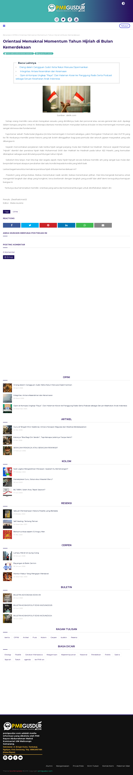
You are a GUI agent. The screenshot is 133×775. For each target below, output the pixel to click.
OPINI (14, 35)
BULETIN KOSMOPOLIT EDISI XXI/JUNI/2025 (32, 605)
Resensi (74, 637)
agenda (27, 659)
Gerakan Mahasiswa (34, 654)
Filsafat (18, 654)
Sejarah (8, 659)
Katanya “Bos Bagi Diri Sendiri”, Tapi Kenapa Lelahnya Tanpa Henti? (42, 437)
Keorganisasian (62, 766)
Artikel (26, 637)
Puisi (35, 637)
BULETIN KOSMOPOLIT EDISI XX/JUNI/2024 (32, 615)
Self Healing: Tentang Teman (25, 521)
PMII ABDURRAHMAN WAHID (19, 53)
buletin (64, 637)
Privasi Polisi (78, 766)
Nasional (83, 654)
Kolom (44, 637)
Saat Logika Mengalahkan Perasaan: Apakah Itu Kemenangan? (40, 469)
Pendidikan (96, 654)
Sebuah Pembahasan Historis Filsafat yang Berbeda (35, 511)
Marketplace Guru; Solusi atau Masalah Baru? (33, 479)
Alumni (49, 766)
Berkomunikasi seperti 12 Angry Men (29, 531)
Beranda (6, 35)
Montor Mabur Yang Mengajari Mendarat (31, 573)
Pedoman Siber (123, 766)
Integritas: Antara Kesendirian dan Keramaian (43, 71)
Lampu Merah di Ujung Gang (26, 553)
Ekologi (8, 654)
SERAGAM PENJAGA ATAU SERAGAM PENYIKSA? (35, 447)
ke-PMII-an (39, 659)
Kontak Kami (108, 766)
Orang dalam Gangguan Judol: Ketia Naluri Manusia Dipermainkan (53, 67)
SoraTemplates (15, 771)
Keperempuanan (68, 654)
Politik (107, 654)
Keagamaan (52, 654)
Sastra (117, 654)
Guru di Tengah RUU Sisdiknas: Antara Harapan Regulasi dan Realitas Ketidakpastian (49, 427)
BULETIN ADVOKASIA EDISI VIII (27, 595)
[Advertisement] (66, 350)
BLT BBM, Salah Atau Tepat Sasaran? (29, 489)
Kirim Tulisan (93, 766)
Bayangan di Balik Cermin (24, 563)
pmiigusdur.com (45, 771)
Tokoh (17, 659)
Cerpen (54, 637)
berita (7, 637)
